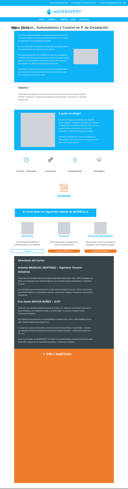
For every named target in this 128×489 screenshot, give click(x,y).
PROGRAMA (64, 179)
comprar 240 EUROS (100, 234)
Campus (63, 19)
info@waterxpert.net (114, 3)
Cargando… (64, 381)
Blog (73, 19)
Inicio (41, 19)
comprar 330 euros (64, 234)
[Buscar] (125, 3)
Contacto (84, 19)
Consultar (27, 234)
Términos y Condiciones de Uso (100, 466)
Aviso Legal (92, 462)
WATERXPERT (33, 472)
